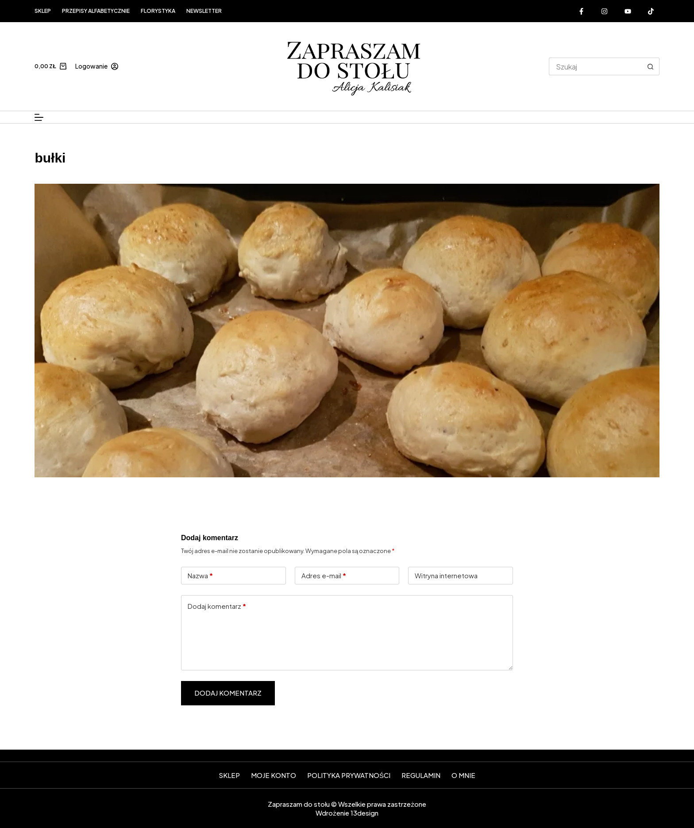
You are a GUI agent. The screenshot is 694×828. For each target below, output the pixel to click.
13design (364, 813)
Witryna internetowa (446, 575)
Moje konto (273, 775)
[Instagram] (604, 11)
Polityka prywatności (348, 775)
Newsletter (204, 11)
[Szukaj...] (595, 66)
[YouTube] (628, 11)
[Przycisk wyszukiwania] (650, 66)
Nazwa (200, 575)
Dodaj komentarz (217, 606)
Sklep (43, 11)
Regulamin (420, 775)
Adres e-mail (323, 575)
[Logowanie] (96, 66)
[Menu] (39, 117)
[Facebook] (581, 11)
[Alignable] (651, 11)
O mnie (463, 775)
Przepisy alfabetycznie (96, 11)
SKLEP (229, 775)
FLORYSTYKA (158, 11)
